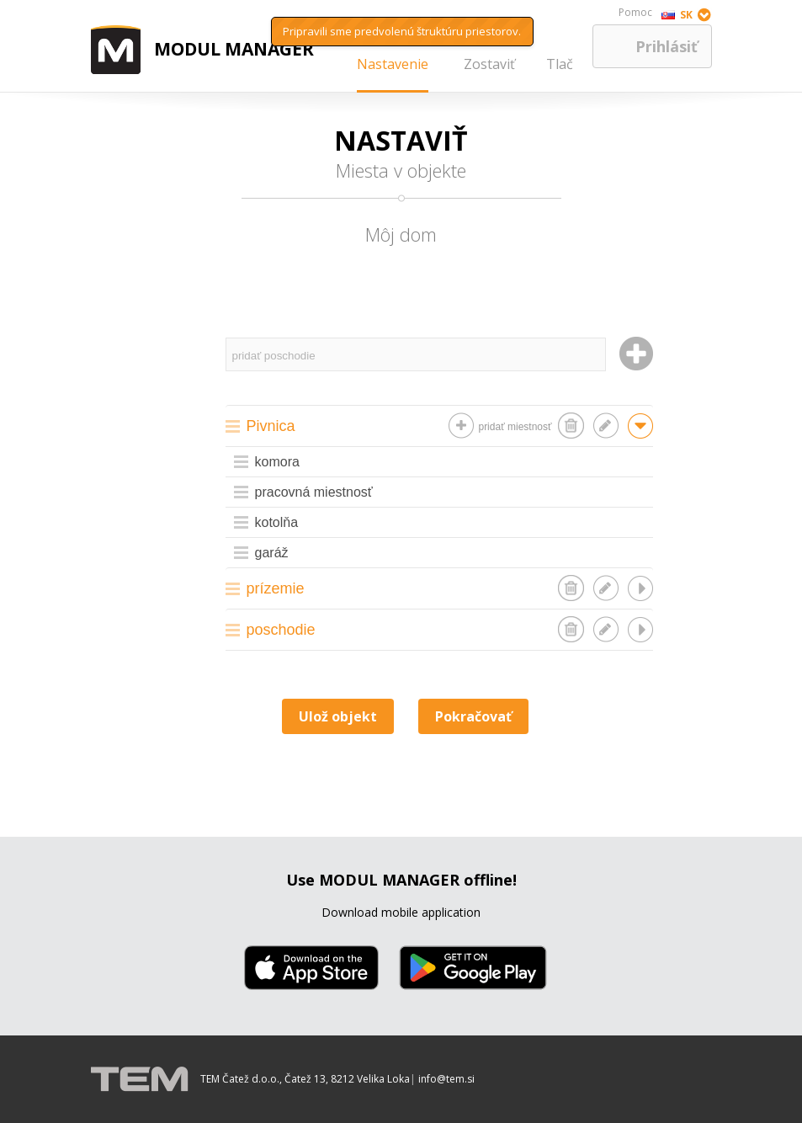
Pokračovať (473, 716)
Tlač (559, 64)
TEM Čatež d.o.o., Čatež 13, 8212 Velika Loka (305, 1079)
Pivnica (271, 426)
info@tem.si (446, 1079)
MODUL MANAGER (234, 49)
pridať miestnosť (514, 427)
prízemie (276, 588)
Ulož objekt (338, 716)
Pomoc (635, 12)
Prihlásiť (666, 46)
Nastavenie (392, 64)
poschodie (281, 629)
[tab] (439, 425)
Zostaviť (489, 64)
